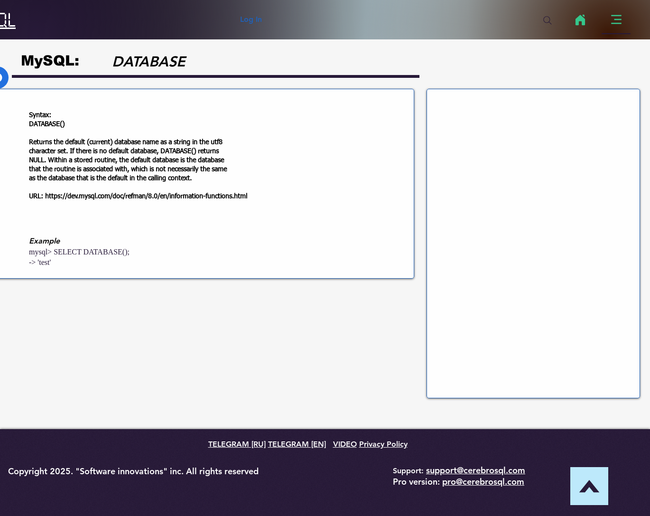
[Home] (580, 20)
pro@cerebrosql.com (483, 481)
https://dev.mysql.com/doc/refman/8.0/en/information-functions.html (146, 196)
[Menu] (616, 19)
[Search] (547, 20)
